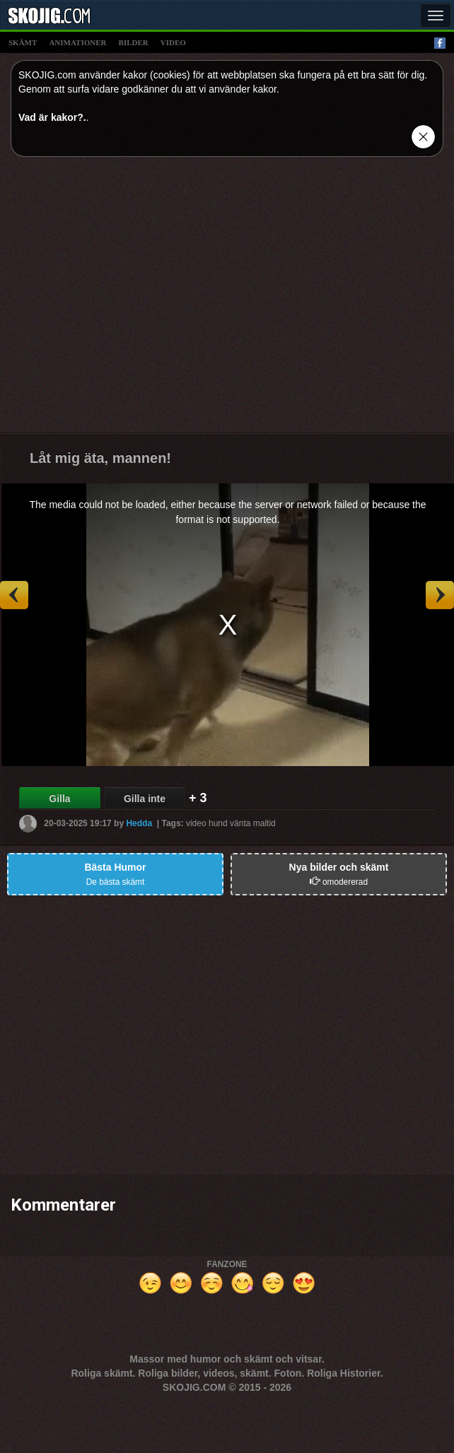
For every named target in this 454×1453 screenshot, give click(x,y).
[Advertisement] (132, 300)
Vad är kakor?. (52, 117)
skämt (22, 42)
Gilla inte (144, 798)
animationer (77, 42)
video (173, 42)
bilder (134, 42)
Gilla (59, 798)
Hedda (139, 823)
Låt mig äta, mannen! (100, 458)
